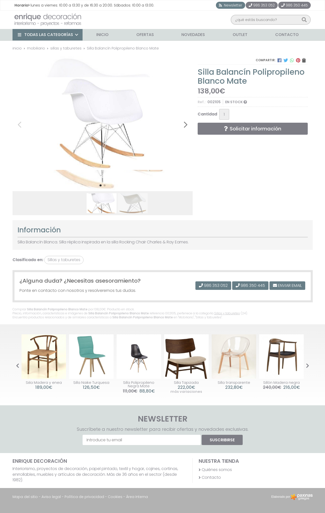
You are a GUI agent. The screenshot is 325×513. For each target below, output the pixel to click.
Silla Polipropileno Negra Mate (138, 384)
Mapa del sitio (25, 496)
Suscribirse (222, 440)
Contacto (211, 477)
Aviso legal (51, 496)
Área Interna (137, 496)
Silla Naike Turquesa (91, 382)
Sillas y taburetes (227, 313)
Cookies (115, 496)
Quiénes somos (217, 470)
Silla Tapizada (186, 382)
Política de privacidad (84, 496)
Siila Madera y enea (44, 382)
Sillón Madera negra (281, 382)
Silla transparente (234, 382)
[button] (101, 185)
